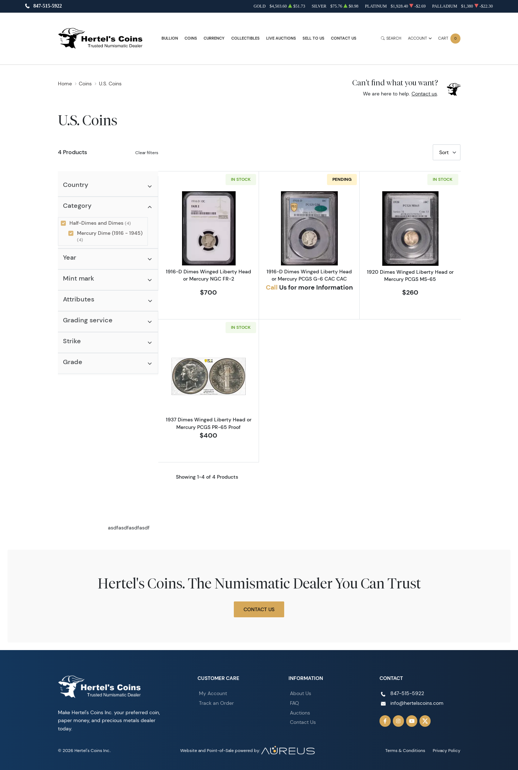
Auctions (300, 712)
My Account (213, 693)
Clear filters (146, 152)
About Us (300, 693)
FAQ (294, 703)
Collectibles (245, 38)
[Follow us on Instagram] (398, 721)
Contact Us (343, 38)
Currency (214, 38)
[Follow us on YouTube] (412, 721)
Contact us (424, 93)
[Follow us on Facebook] (385, 721)
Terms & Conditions (405, 750)
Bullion (170, 38)
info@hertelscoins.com (417, 703)
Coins (191, 38)
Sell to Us (313, 38)
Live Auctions (281, 38)
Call (272, 287)
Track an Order (216, 703)
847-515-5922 (47, 6)
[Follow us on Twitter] (425, 721)
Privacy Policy (446, 750)
